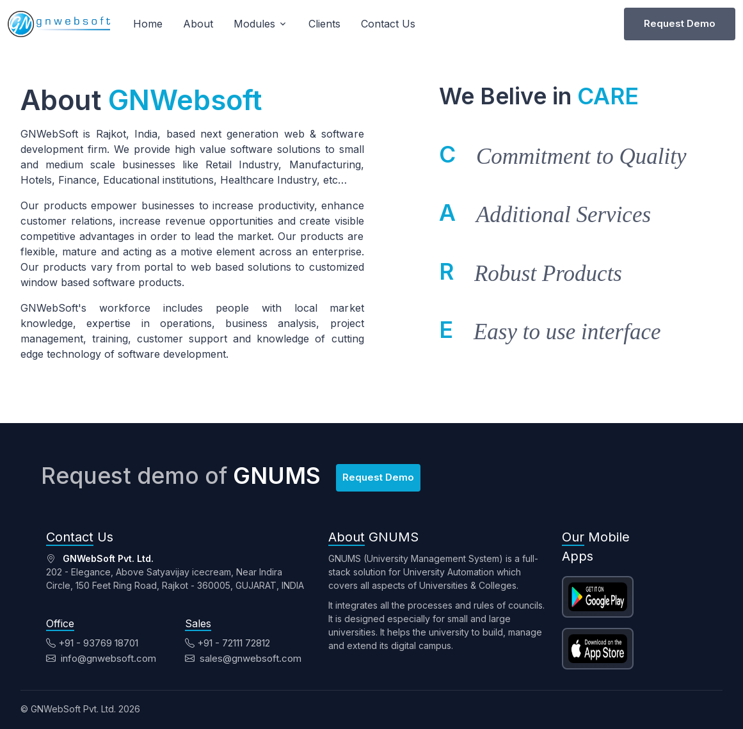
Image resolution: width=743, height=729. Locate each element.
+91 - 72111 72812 (227, 643)
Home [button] (148, 23)
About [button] (198, 23)
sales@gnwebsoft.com (243, 658)
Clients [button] (324, 23)
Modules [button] (254, 23)
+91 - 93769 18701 (92, 643)
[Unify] (59, 24)
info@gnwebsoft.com (101, 658)
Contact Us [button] (388, 23)
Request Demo (679, 23)
